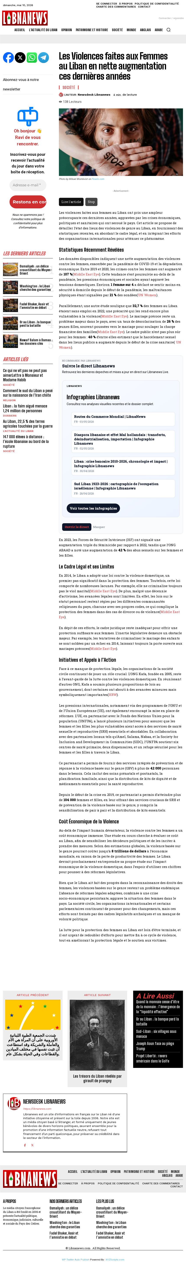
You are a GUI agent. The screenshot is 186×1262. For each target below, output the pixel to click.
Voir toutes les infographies (93, 508)
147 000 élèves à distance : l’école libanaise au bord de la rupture (26, 441)
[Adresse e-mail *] (28, 185)
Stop (91, 202)
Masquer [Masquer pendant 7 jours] (99, 527)
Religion (9, 400)
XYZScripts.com (115, 1259)
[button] (168, 29)
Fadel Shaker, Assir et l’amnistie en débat (34, 306)
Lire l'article (71, 202)
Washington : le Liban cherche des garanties (35, 288)
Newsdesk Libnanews (94, 94)
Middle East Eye (86, 274)
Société (9, 385)
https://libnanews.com (37, 1108)
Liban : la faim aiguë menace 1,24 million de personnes (25, 408)
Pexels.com (98, 179)
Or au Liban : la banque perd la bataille (35, 324)
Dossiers (9, 415)
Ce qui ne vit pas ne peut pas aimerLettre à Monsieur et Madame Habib (25, 375)
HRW (113, 694)
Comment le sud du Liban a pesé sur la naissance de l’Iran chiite (28, 393)
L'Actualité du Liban (18, 431)
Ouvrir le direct (77, 527)
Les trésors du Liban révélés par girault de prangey (97, 1078)
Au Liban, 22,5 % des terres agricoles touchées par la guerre (28, 423)
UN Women (147, 295)
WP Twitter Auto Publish (75, 1259)
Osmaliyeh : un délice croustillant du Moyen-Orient (36, 269)
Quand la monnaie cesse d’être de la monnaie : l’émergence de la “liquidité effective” (158, 1006)
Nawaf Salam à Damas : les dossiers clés (36, 342)
